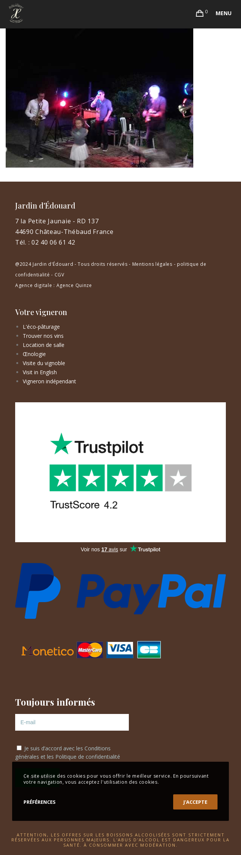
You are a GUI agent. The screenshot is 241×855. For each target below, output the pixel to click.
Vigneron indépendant (49, 381)
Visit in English (40, 372)
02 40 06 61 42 (53, 242)
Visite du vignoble (44, 363)
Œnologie (34, 354)
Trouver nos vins (43, 335)
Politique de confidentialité (87, 756)
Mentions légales (152, 264)
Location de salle (43, 344)
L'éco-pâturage (41, 326)
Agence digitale (33, 285)
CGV (59, 274)
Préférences (39, 802)
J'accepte (195, 802)
